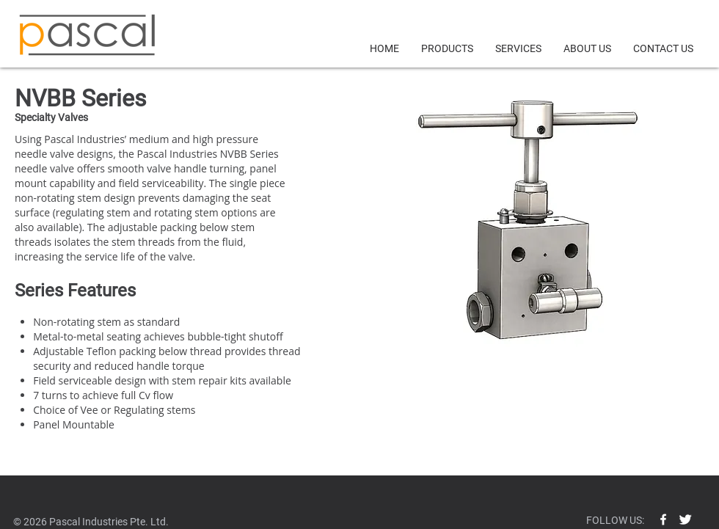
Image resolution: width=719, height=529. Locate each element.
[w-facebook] (663, 519)
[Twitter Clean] (685, 519)
